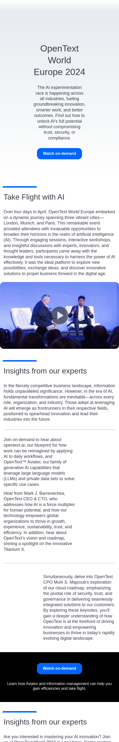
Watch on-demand (59, 153)
